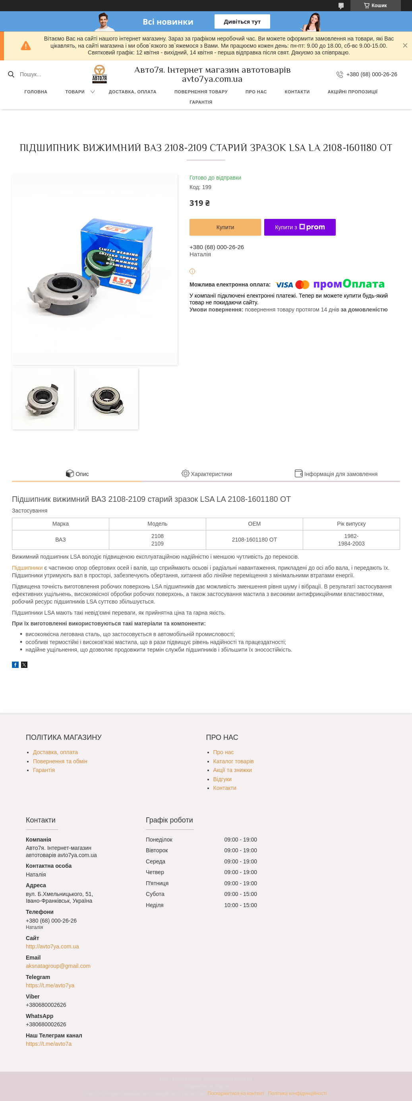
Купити (225, 227)
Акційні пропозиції (353, 91)
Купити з (300, 227)
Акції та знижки (232, 770)
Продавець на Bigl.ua (205, 1086)
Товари (75, 91)
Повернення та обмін (60, 761)
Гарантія (201, 102)
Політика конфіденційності (297, 1093)
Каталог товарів (233, 761)
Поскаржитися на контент (236, 1093)
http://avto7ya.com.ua (52, 946)
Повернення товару (201, 91)
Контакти (297, 91)
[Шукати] (11, 74)
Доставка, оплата (133, 91)
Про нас (256, 91)
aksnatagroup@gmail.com (58, 966)
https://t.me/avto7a (49, 1044)
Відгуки (222, 779)
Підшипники (27, 568)
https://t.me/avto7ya (50, 985)
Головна (36, 91)
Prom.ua (243, 1079)
